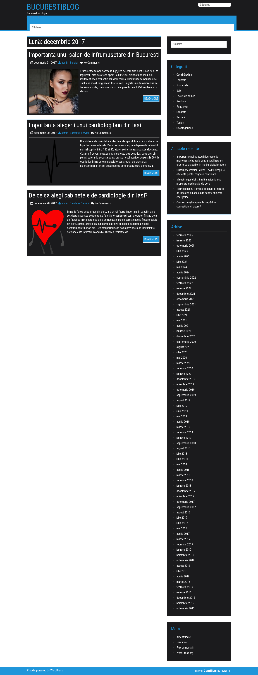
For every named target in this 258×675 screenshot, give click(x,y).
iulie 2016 (181, 571)
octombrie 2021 (185, 299)
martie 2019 (183, 427)
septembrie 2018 (186, 443)
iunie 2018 (182, 459)
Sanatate (75, 140)
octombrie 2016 (185, 560)
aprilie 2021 (183, 326)
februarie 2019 (184, 432)
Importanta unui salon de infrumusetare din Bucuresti (85, 58)
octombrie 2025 (185, 246)
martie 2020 (183, 363)
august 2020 (183, 347)
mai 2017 (181, 528)
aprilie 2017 (183, 534)
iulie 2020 (181, 352)
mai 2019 (181, 416)
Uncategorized (184, 128)
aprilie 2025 (183, 256)
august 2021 (183, 310)
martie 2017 (183, 539)
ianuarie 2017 (183, 550)
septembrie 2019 (186, 395)
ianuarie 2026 (183, 240)
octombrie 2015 (185, 608)
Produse (181, 101)
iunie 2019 (182, 411)
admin (63, 70)
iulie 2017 (181, 518)
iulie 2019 (181, 406)
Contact (34, 17)
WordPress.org (184, 653)
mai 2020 (181, 358)
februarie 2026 (184, 235)
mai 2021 (181, 320)
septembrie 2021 (186, 304)
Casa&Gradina (184, 75)
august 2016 (183, 566)
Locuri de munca (185, 96)
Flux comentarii (185, 648)
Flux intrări (182, 642)
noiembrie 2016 (185, 555)
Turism (180, 123)
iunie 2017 (182, 523)
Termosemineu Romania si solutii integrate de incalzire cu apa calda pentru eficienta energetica (200, 193)
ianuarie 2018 (183, 486)
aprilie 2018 (183, 470)
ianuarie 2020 (183, 374)
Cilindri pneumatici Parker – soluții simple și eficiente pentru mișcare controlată (200, 172)
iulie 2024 (181, 262)
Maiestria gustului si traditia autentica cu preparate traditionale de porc (198, 182)
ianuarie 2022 (183, 288)
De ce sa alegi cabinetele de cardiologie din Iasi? (92, 203)
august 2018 (183, 448)
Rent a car (182, 107)
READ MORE (151, 106)
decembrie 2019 (185, 379)
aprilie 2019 (183, 422)
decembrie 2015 (185, 598)
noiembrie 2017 (185, 496)
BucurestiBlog (54, 7)
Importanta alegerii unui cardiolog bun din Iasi (88, 132)
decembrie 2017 (185, 491)
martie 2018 (183, 475)
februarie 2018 (184, 480)
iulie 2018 (181, 454)
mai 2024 (181, 267)
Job (178, 91)
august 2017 (183, 512)
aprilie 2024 (183, 272)
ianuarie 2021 (183, 331)
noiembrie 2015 (185, 603)
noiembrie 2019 (185, 384)
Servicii (74, 70)
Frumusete (182, 85)
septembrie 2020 (186, 342)
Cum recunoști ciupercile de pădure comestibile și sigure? (196, 205)
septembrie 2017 (186, 507)
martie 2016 (183, 582)
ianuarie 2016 (183, 592)
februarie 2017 (184, 544)
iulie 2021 (181, 315)
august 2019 (183, 400)
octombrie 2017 (185, 502)
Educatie (181, 80)
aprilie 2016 (183, 576)
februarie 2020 (184, 368)
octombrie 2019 (185, 390)
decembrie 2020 (185, 336)
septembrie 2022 (186, 278)
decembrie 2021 (185, 294)
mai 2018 (181, 464)
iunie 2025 (182, 251)
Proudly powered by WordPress (45, 670)
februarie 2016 (184, 587)
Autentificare (183, 637)
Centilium (210, 671)
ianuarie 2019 (183, 438)
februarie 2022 (184, 283)
